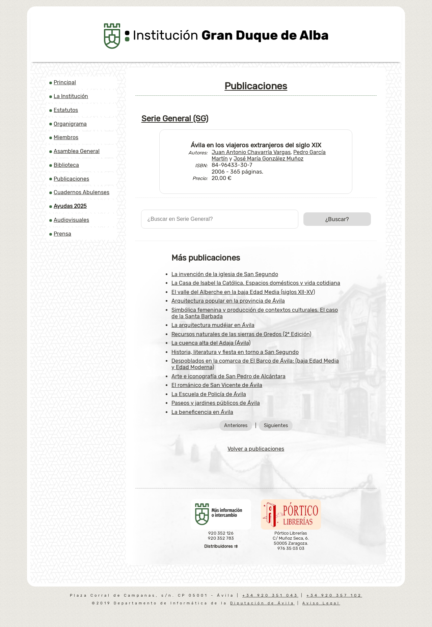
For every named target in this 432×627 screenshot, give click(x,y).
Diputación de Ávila (262, 603)
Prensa (62, 234)
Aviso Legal (321, 603)
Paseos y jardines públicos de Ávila (215, 403)
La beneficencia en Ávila (202, 412)
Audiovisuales (71, 220)
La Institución (71, 96)
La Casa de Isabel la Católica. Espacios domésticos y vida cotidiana (255, 283)
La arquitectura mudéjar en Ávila (212, 325)
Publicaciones (71, 179)
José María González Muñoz (268, 158)
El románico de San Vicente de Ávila (216, 385)
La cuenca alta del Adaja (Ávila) (210, 343)
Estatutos (66, 110)
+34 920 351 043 (270, 595)
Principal (65, 82)
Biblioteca (66, 165)
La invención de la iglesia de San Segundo (224, 274)
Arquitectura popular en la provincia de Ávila (228, 301)
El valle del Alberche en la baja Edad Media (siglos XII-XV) (243, 292)
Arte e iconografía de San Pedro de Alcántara (228, 376)
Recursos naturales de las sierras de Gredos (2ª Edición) (241, 334)
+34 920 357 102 (334, 595)
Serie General (174, 118)
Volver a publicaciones (255, 449)
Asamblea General (77, 151)
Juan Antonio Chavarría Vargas (251, 152)
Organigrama (70, 124)
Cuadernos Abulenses (81, 192)
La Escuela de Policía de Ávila (208, 394)
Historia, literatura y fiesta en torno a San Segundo (235, 352)
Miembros (66, 137)
